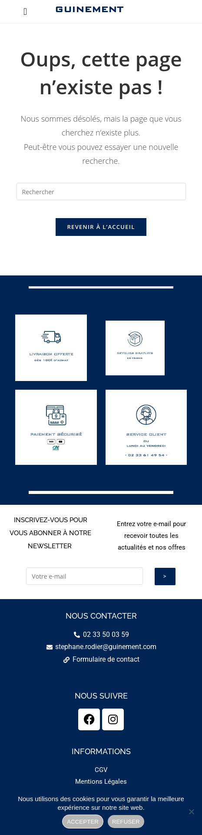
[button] (25, 11)
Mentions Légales (101, 781)
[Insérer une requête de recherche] (101, 191)
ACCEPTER (83, 821)
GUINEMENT (89, 9)
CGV (101, 770)
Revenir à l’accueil (101, 227)
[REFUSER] (191, 811)
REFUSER (126, 821)
